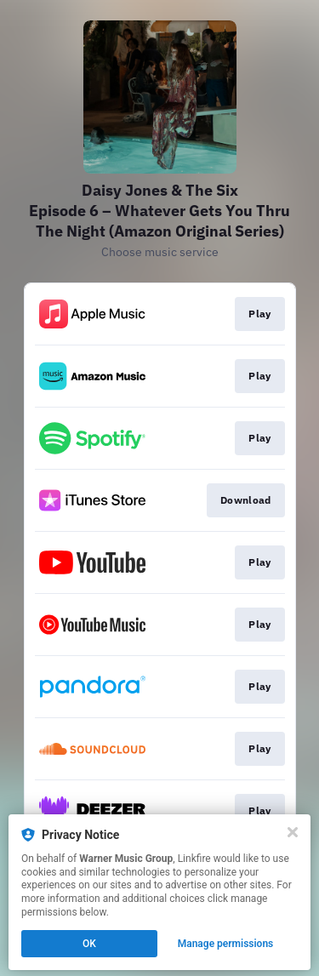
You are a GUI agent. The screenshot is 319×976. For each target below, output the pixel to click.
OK (89, 944)
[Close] (292, 832)
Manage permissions (226, 944)
